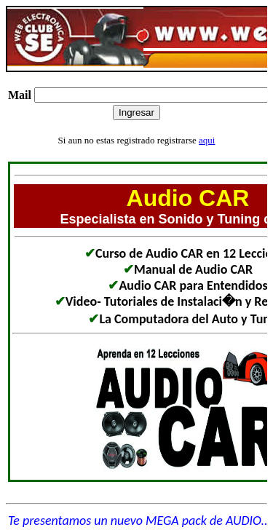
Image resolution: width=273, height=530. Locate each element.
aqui (207, 140)
